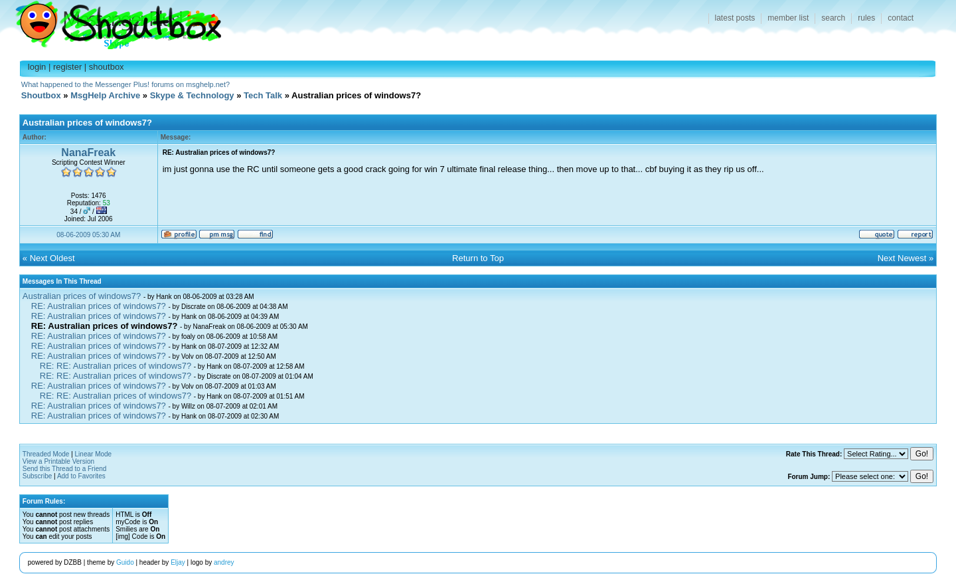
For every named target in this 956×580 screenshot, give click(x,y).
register (67, 67)
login (37, 67)
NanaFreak (88, 152)
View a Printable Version (58, 461)
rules (866, 18)
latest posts (735, 18)
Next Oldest (52, 258)
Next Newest (902, 258)
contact (901, 18)
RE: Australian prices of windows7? (98, 306)
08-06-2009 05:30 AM (88, 235)
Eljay (178, 562)
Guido (125, 562)
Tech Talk (263, 95)
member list (788, 18)
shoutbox (106, 67)
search (833, 18)
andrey (224, 562)
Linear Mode (93, 454)
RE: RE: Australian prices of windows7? (115, 366)
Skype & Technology (192, 95)
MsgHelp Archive (105, 95)
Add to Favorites (81, 476)
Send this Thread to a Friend (65, 468)
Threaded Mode (46, 454)
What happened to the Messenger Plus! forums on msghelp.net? (125, 84)
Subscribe (37, 476)
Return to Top (478, 258)
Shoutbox (110, 21)
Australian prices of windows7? (82, 296)
